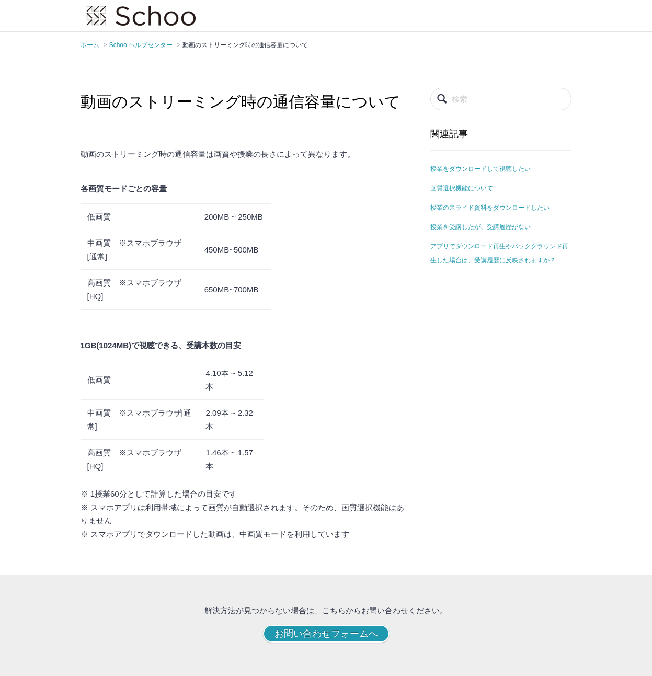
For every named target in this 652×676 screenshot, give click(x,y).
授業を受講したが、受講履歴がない (480, 227)
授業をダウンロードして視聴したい (480, 169)
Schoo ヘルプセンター (141, 45)
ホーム (90, 45)
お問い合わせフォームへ (326, 633)
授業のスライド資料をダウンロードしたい (490, 207)
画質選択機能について (461, 188)
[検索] (500, 99)
